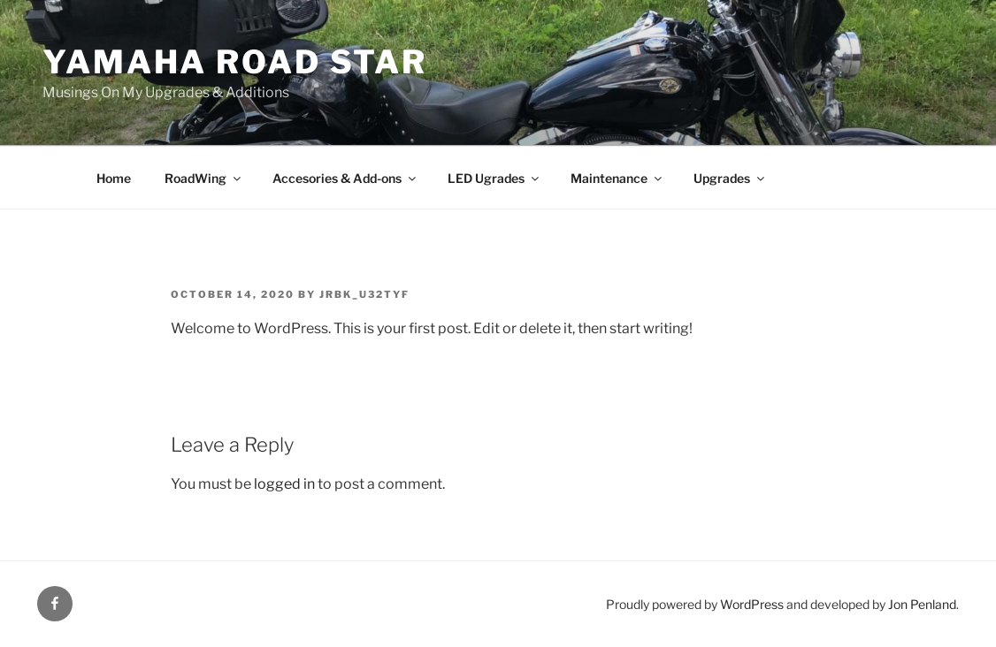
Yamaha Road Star (234, 61)
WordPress (752, 604)
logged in (284, 484)
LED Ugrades (494, 178)
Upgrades (730, 178)
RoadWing (204, 178)
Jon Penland (922, 604)
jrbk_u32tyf (364, 294)
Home (113, 178)
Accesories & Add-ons (345, 178)
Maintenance (617, 178)
